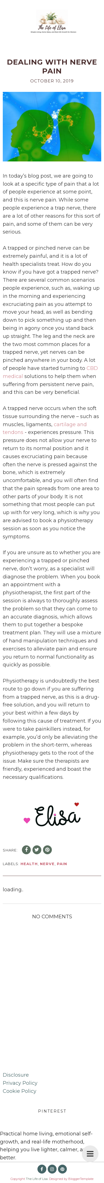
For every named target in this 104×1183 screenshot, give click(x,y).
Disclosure (16, 1075)
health (29, 864)
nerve (47, 864)
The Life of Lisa (37, 1179)
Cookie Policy (19, 1091)
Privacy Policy (20, 1083)
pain (62, 864)
